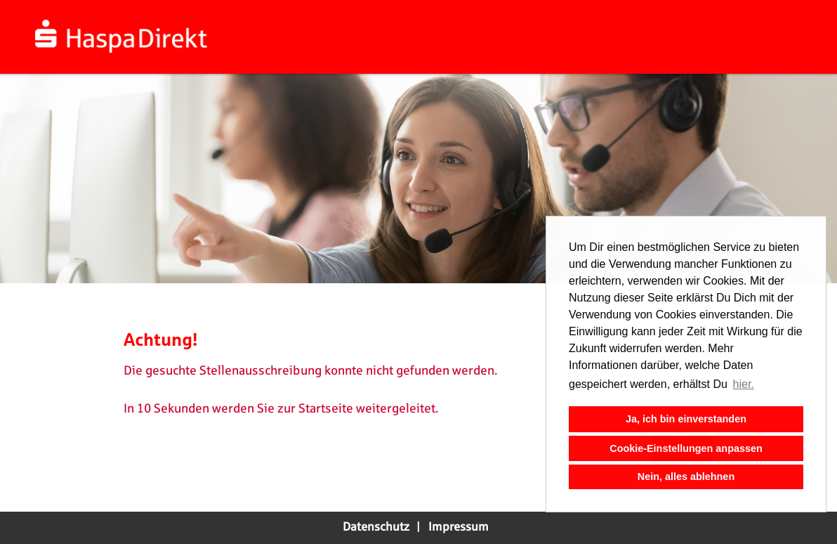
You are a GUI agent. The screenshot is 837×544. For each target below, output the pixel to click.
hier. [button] (743, 384)
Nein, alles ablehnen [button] (686, 476)
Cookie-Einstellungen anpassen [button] (686, 448)
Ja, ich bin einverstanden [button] (686, 419)
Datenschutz (376, 527)
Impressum (458, 527)
